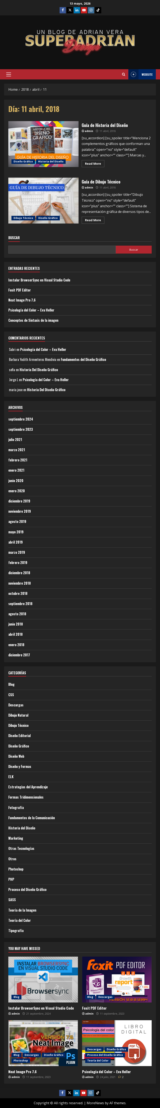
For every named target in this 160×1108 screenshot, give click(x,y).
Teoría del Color (19, 920)
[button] (8, 74)
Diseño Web (16, 756)
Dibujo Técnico (23, 218)
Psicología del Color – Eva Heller (31, 310)
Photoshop (15, 869)
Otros (12, 858)
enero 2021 (16, 470)
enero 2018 (16, 644)
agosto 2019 (17, 521)
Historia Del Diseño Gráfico (39, 369)
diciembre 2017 (19, 654)
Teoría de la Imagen (22, 910)
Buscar (14, 237)
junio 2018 (15, 624)
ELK (11, 776)
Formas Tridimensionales (26, 797)
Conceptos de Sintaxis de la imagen (33, 320)
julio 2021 (15, 439)
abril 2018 (15, 634)
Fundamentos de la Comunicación (31, 817)
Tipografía (16, 930)
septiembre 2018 (20, 603)
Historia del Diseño (51, 161)
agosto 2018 (17, 613)
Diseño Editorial (19, 735)
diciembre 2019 (19, 501)
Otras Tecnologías (21, 848)
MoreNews (95, 1103)
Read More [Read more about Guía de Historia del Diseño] (94, 163)
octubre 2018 (18, 593)
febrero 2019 (17, 562)
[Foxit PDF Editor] (117, 979)
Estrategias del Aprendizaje (28, 786)
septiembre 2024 (20, 419)
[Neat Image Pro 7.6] (43, 1043)
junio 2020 (15, 480)
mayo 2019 (16, 531)
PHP (11, 879)
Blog (11, 684)
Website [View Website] (140, 74)
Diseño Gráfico (23, 161)
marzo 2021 (16, 449)
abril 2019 (15, 542)
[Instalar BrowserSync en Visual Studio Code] (43, 979)
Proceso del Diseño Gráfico (27, 889)
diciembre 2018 (19, 572)
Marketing (15, 838)
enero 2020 (16, 490)
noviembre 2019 (19, 511)
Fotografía (16, 807)
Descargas (16, 704)
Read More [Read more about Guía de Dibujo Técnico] (94, 219)
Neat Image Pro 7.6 (22, 300)
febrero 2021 (17, 459)
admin (89, 131)
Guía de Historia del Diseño (43, 144)
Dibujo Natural (18, 715)
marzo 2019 (16, 552)
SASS (12, 899)
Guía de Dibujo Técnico (43, 201)
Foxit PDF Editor (19, 290)
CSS (11, 694)
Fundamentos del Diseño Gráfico (83, 359)
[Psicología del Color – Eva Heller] (117, 1043)
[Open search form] (123, 74)
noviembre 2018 (19, 583)
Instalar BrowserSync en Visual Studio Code (39, 280)
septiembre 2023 (20, 429)
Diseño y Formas (19, 766)
